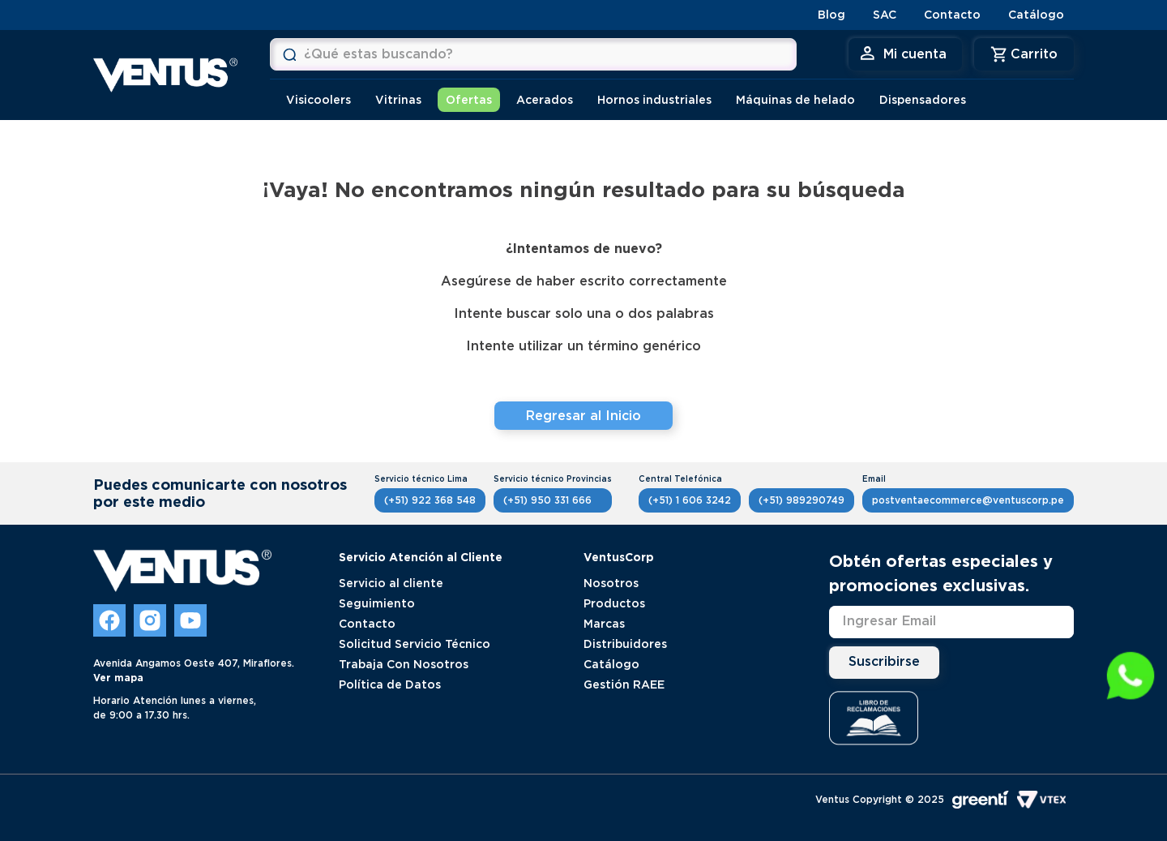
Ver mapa (118, 678)
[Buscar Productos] (289, 54)
